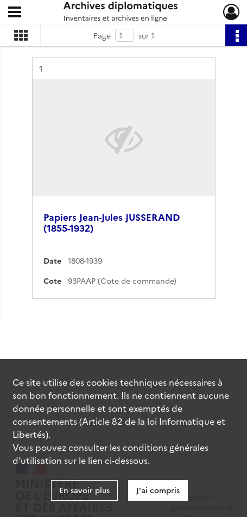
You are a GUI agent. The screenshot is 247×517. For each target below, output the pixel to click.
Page (102, 35)
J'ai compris (158, 489)
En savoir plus (84, 489)
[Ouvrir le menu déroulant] (14, 13)
